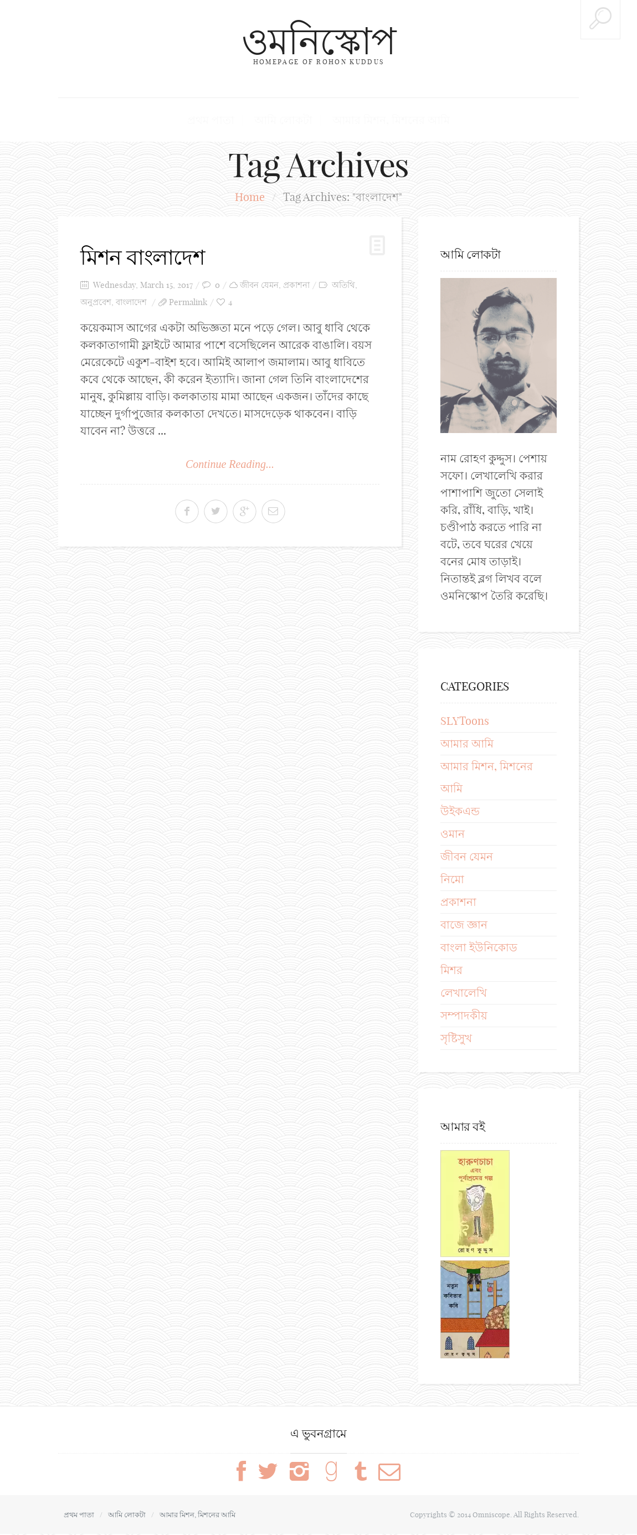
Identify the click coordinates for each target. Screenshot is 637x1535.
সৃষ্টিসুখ (456, 1039)
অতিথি (343, 285)
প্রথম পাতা (225, 120)
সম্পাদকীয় (463, 1016)
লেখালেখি (463, 994)
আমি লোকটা (286, 120)
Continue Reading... (230, 465)
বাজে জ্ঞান (463, 926)
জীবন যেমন (259, 285)
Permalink (188, 302)
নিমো (452, 880)
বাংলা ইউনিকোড (478, 948)
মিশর (451, 971)
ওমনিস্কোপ (318, 39)
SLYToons (464, 722)
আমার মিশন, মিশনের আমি (379, 120)
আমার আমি (467, 744)
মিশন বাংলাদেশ (146, 257)
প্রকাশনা (296, 285)
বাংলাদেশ (131, 302)
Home (250, 198)
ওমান (452, 835)
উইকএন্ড (460, 812)
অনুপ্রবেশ (95, 302)
